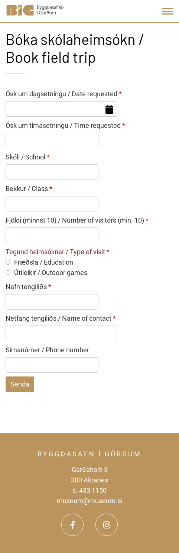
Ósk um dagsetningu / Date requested (61, 94)
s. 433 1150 (89, 490)
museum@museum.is (89, 501)
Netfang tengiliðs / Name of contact (58, 318)
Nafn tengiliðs (26, 287)
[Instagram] (106, 525)
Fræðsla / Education (39, 262)
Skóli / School (25, 157)
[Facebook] (72, 525)
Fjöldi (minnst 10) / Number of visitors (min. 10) (75, 220)
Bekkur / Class (27, 189)
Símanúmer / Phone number (47, 350)
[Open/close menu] (167, 11)
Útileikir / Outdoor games (46, 272)
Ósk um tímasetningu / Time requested (63, 125)
